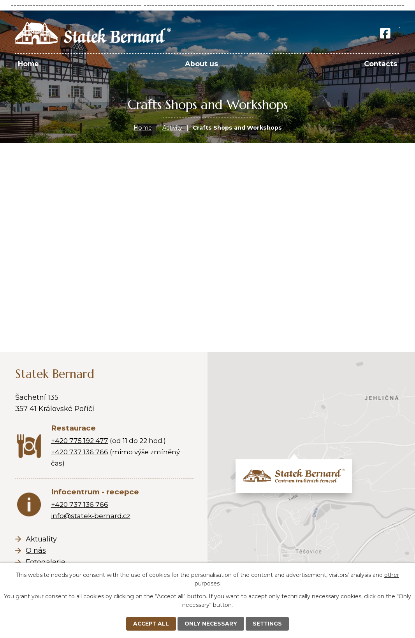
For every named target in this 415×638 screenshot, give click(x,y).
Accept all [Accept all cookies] (150, 623)
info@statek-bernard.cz (90, 515)
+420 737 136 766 (79, 452)
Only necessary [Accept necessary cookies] (211, 623)
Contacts (380, 64)
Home (143, 127)
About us (201, 64)
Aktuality (41, 539)
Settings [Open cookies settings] (268, 623)
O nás (36, 550)
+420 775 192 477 (79, 440)
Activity (172, 127)
